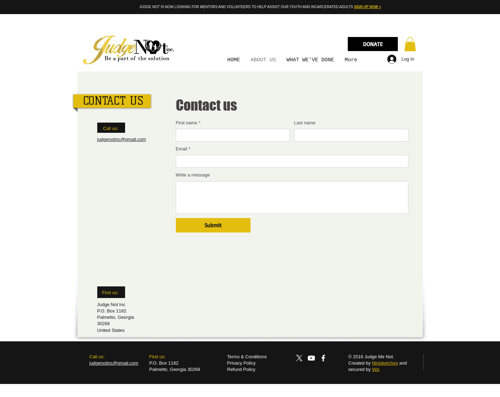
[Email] (290, 161)
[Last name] (349, 135)
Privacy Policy (241, 363)
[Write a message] (292, 198)
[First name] (230, 135)
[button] (410, 44)
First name (188, 123)
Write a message (193, 175)
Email (183, 149)
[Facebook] (323, 358)
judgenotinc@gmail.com (121, 139)
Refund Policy (241, 369)
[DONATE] (373, 44)
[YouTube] (311, 358)
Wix (376, 369)
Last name (305, 122)
